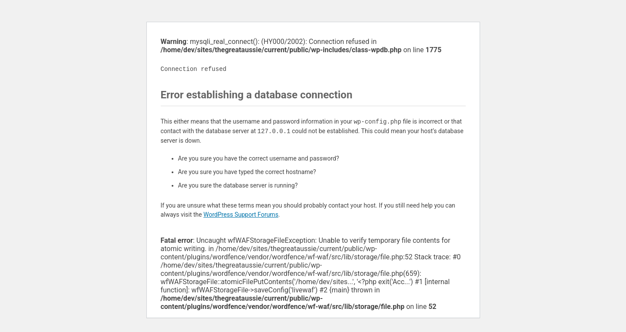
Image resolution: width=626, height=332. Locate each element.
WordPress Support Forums (240, 214)
